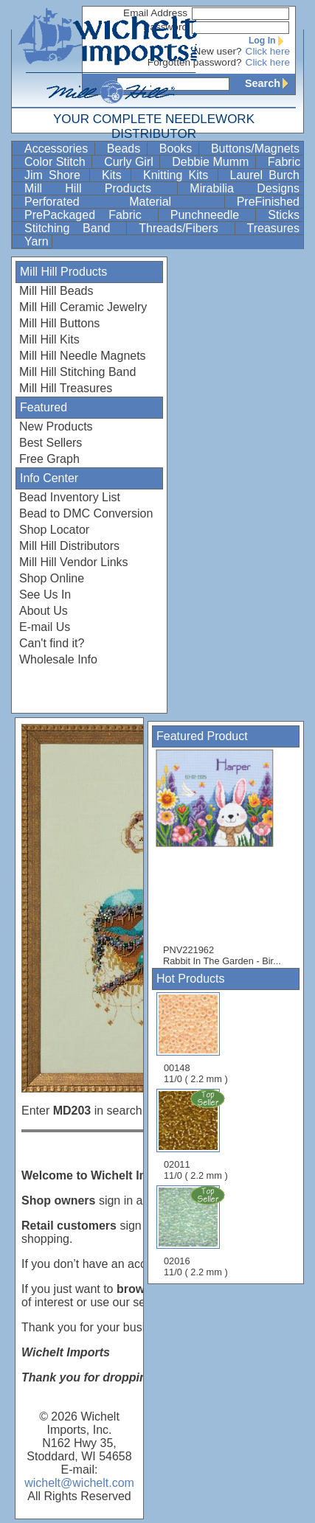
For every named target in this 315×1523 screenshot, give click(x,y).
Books (177, 148)
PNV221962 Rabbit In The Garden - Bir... (222, 857)
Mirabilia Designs (245, 188)
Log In (269, 40)
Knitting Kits (179, 175)
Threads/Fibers (185, 228)
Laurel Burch (265, 175)
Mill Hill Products (99, 188)
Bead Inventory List (69, 497)
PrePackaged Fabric (89, 215)
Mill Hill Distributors (69, 546)
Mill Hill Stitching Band (77, 372)
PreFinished (268, 201)
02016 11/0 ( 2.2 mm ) (197, 1231)
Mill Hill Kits (49, 339)
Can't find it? (51, 643)
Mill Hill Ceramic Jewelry (83, 307)
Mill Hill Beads (56, 291)
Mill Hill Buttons (59, 323)
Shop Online (51, 578)
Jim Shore (55, 175)
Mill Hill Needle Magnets (82, 355)
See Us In (45, 594)
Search (270, 83)
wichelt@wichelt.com (79, 1483)
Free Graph (49, 459)
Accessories (57, 148)
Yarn (36, 241)
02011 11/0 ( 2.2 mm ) (197, 1134)
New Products (56, 426)
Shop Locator (54, 529)
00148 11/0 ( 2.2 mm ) (196, 1038)
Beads (125, 148)
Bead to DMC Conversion (86, 513)
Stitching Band (73, 228)
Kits (115, 175)
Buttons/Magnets (255, 148)
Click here (268, 51)
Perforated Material (122, 201)
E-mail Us (44, 627)
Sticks (284, 215)
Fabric (284, 162)
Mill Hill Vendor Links (73, 562)
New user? (218, 51)
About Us (43, 610)
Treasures (273, 228)
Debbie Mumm (212, 162)
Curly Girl (130, 162)
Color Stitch (56, 162)
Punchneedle (211, 215)
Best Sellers (50, 442)
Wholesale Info (58, 659)
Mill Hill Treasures (65, 388)
